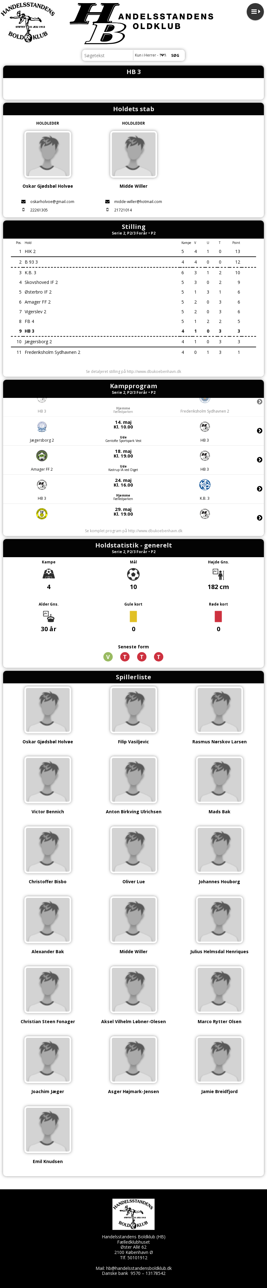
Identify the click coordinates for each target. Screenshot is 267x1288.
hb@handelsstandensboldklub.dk (139, 1268)
